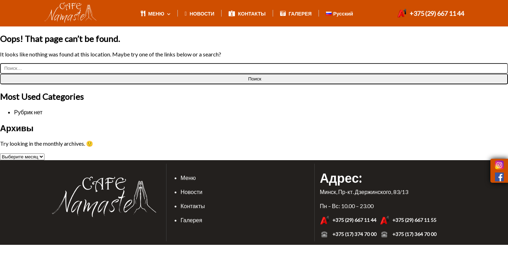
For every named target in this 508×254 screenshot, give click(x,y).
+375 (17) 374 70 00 (348, 234)
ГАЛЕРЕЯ (296, 14)
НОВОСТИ (199, 14)
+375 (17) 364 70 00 (408, 234)
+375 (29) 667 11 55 (408, 220)
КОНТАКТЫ (247, 14)
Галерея (191, 220)
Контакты (193, 205)
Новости (191, 191)
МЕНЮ (155, 14)
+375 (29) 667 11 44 (430, 13)
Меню (188, 177)
